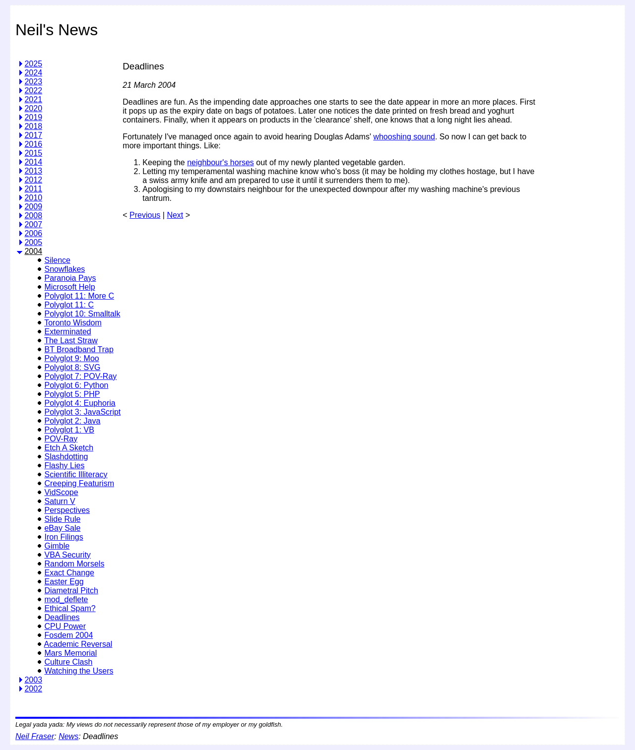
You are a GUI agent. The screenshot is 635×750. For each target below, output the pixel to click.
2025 (33, 64)
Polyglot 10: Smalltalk (82, 314)
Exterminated (67, 331)
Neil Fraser (34, 736)
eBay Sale (62, 528)
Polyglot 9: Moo (71, 358)
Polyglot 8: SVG (72, 367)
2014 (33, 162)
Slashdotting (66, 456)
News (68, 736)
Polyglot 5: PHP (72, 394)
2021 (33, 99)
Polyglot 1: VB (69, 430)
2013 (33, 171)
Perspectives (67, 510)
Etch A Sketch (68, 447)
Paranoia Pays (70, 278)
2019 (33, 117)
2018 (33, 126)
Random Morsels (74, 564)
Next (175, 215)
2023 (33, 81)
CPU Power (65, 626)
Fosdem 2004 (68, 635)
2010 (33, 197)
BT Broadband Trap (78, 349)
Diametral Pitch (71, 590)
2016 (33, 144)
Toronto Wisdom (73, 322)
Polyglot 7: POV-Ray (80, 376)
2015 (33, 153)
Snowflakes (64, 269)
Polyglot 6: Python (76, 385)
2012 (33, 180)
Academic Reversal (78, 644)
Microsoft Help (69, 287)
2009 (33, 206)
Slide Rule (62, 519)
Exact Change (69, 572)
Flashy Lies (64, 465)
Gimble (56, 546)
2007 (33, 224)
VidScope (61, 492)
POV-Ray (60, 439)
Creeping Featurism (79, 483)
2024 (33, 72)
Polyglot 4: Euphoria (79, 403)
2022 (33, 90)
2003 (33, 680)
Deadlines (61, 617)
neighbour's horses (220, 162)
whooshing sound (404, 136)
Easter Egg (63, 581)
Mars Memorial (70, 653)
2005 (33, 242)
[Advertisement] (578, 200)
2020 (33, 108)
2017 (33, 135)
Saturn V (59, 501)
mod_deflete (66, 599)
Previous (144, 215)
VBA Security (67, 555)
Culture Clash (68, 662)
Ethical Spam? (69, 608)
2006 (33, 233)
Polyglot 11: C (69, 305)
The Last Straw (71, 340)
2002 (33, 689)
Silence (57, 260)
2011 (33, 189)
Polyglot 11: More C (79, 296)
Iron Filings (63, 537)
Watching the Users (78, 671)
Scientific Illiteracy (75, 474)
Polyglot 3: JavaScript (82, 412)
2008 (33, 215)
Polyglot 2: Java (72, 421)
